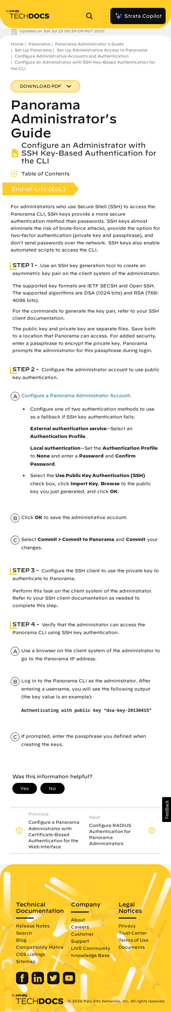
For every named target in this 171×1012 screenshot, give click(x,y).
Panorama (39, 44)
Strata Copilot (138, 16)
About (78, 919)
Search (24, 932)
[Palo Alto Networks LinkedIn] (38, 982)
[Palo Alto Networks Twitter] (54, 982)
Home (17, 44)
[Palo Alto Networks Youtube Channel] (69, 982)
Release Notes (33, 925)
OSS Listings (30, 954)
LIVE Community (90, 948)
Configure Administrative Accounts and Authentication (71, 56)
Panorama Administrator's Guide (89, 44)
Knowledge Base (90, 955)
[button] (166, 809)
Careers (80, 926)
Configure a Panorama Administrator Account (75, 395)
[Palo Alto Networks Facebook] (23, 982)
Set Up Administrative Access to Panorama (102, 50)
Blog (21, 939)
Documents (131, 947)
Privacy (127, 925)
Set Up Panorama (33, 50)
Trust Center (132, 932)
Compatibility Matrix (39, 947)
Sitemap (25, 961)
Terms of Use (133, 939)
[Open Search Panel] (91, 16)
